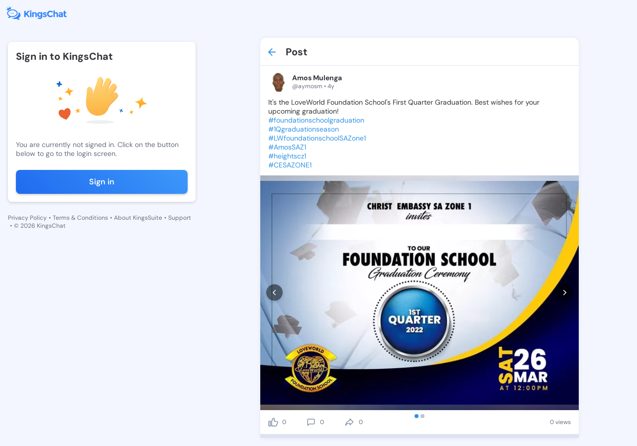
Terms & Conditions (80, 218)
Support (179, 218)
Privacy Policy (27, 218)
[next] (564, 293)
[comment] (311, 422)
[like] (273, 422)
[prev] (274, 293)
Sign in (101, 181)
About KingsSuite (138, 218)
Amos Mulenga (317, 77)
